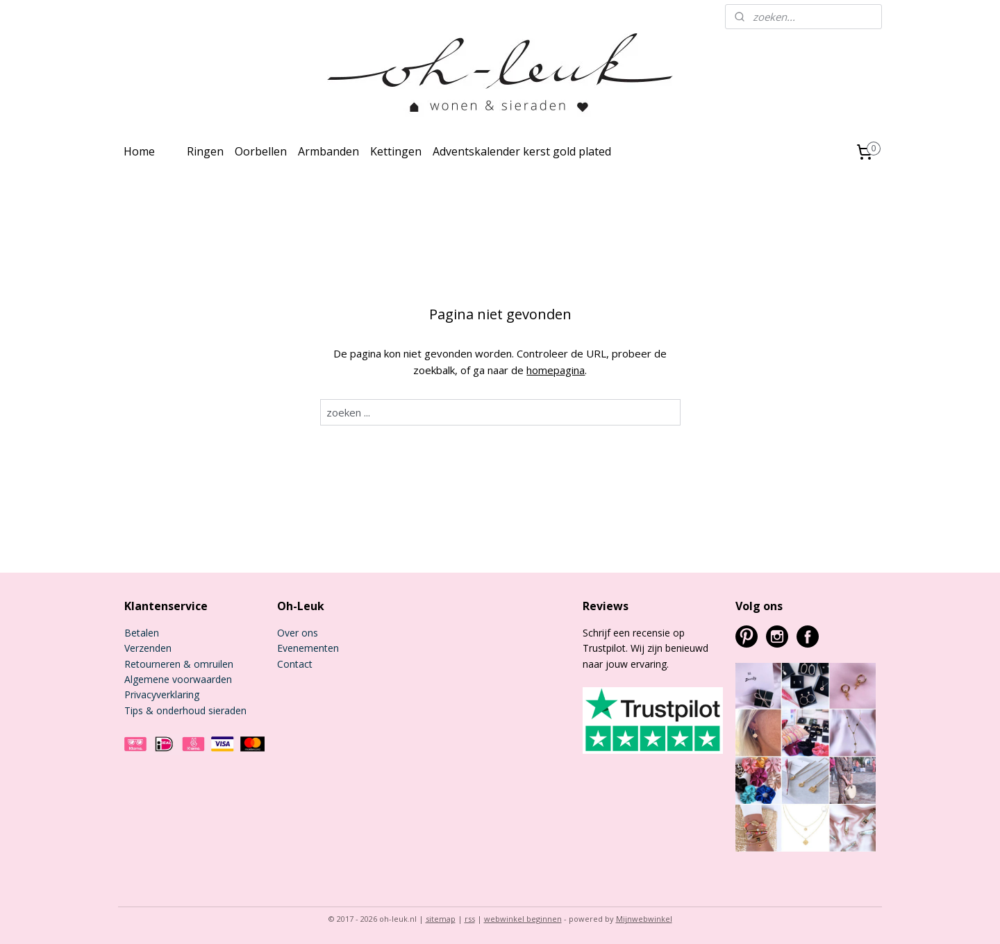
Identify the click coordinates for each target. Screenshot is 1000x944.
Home (139, 151)
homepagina (555, 370)
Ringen (205, 151)
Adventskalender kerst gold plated (522, 151)
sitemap (441, 918)
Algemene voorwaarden (178, 679)
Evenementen (308, 648)
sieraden (226, 710)
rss (470, 918)
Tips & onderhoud (165, 710)
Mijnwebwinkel (644, 918)
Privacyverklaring (161, 694)
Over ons (297, 632)
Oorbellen (261, 151)
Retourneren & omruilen (178, 664)
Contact (294, 664)
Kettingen (396, 151)
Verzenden (148, 648)
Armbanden (328, 151)
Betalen (141, 632)
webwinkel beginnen (523, 918)
